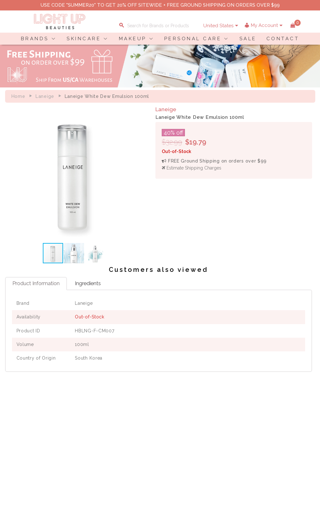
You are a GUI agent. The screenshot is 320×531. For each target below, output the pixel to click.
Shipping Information (125, 448)
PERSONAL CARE (193, 39)
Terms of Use (73, 448)
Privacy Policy (74, 441)
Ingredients (88, 284)
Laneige (45, 96)
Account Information (124, 461)
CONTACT (282, 39)
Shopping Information (126, 434)
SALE (248, 39)
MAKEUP (133, 39)
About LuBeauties (78, 434)
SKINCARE (84, 39)
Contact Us (20, 448)
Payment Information (31, 441)
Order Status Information (129, 454)
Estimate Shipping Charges (193, 167)
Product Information (36, 284)
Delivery (17, 434)
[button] (139, 174)
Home (18, 96)
